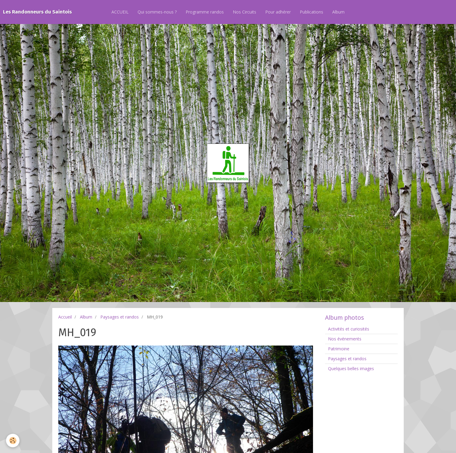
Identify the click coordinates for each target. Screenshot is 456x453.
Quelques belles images (351, 368)
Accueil (65, 317)
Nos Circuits (244, 12)
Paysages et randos (119, 317)
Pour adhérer (278, 12)
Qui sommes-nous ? (157, 12)
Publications (311, 12)
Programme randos (205, 12)
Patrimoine (338, 349)
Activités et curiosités (348, 329)
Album (338, 12)
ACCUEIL (120, 12)
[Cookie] (13, 440)
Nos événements (344, 339)
